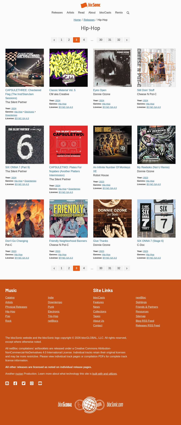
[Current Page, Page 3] (76, 40)
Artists (9, 302)
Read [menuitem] (81, 12)
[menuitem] (128, 12)
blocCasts (99, 297)
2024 (13, 108)
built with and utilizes (104, 373)
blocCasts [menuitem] (105, 12)
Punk (51, 306)
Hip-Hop (10, 311)
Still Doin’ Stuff (145, 90)
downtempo (11, 115)
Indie (51, 297)
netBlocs (53, 320)
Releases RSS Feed (148, 325)
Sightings (141, 302)
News (96, 306)
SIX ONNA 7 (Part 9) (17, 167)
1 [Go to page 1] (61, 39)
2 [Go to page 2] (69, 39)
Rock (8, 320)
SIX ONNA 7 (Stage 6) (150, 241)
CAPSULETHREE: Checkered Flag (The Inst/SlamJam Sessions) (23, 94)
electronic (29, 112)
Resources (142, 311)
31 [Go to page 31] (109, 39)
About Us (98, 320)
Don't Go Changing (16, 241)
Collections (99, 311)
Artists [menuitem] (70, 12)
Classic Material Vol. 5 (62, 90)
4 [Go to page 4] (84, 39)
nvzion (19, 373)
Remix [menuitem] (119, 12)
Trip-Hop (53, 316)
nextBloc (141, 297)
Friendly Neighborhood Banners (68, 241)
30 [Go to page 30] (100, 39)
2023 (101, 181)
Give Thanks (100, 241)
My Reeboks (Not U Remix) (153, 167)
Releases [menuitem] (57, 12)
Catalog (9, 297)
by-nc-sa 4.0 (22, 118)
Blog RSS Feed (145, 320)
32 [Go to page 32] (118, 39)
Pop (7, 316)
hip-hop (18, 112)
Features (98, 302)
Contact (97, 325)
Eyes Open (99, 90)
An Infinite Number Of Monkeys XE (111, 169)
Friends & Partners (147, 306)
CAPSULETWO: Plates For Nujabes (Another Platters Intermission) (65, 171)
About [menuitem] (92, 12)
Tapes (96, 316)
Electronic (54, 311)
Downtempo (55, 302)
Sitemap (141, 316)
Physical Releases (16, 306)
